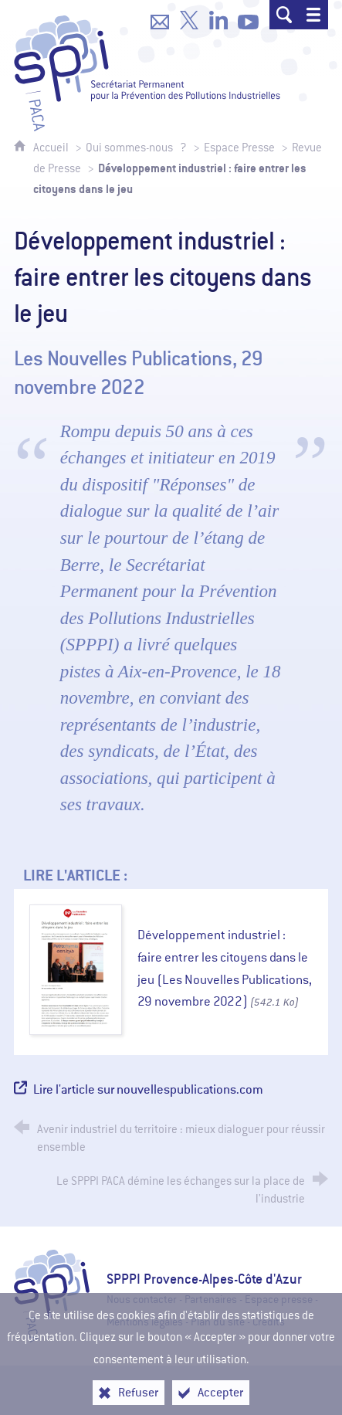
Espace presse (279, 1299)
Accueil (52, 147)
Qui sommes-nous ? (136, 147)
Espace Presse (239, 147)
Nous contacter (142, 1299)
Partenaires (211, 1299)
